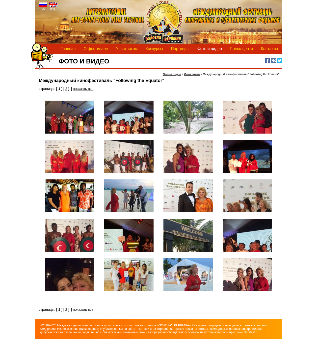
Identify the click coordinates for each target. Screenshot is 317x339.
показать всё (83, 89)
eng (53, 7)
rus (43, 7)
